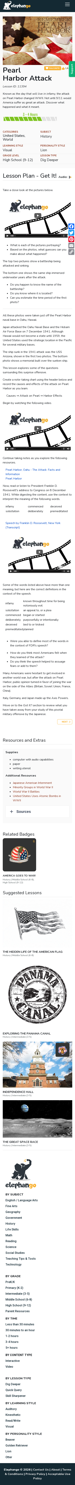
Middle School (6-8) (19, 1299)
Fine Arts (11, 1206)
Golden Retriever (17, 1445)
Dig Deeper (13, 1384)
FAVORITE (53, 68)
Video (9, 1366)
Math (9, 1235)
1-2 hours (12, 1336)
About (55, 1470)
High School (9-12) (18, 1305)
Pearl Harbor (14, 479)
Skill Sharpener (16, 1396)
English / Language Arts (22, 1200)
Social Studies (15, 1253)
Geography (13, 1212)
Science (11, 1247)
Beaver (10, 1439)
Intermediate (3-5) (18, 1293)
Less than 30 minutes (20, 1324)
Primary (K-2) (14, 1288)
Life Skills (12, 1229)
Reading (11, 1241)
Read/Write (13, 1420)
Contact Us (41, 1470)
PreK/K (10, 1282)
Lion (8, 1451)
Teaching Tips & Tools (21, 1258)
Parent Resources (18, 1311)
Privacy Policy (35, 1474)
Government (14, 1218)
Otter (9, 1457)
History (10, 1223)
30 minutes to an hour (20, 1330)
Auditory (11, 1409)
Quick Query (14, 1390)
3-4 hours (12, 1342)
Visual (10, 1426)
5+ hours (12, 1347)
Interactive (13, 1361)
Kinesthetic (13, 1415)
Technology (13, 1264)
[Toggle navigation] (67, 4)
